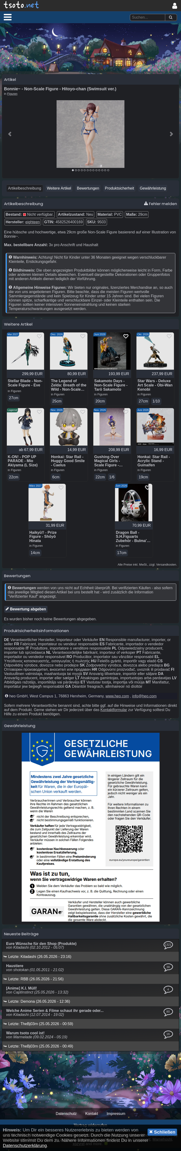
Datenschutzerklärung (25, 1145)
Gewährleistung (153, 190)
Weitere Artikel (59, 190)
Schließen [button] (162, 1131)
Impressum (116, 1117)
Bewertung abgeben (26, 612)
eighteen (32, 224)
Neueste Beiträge (21, 937)
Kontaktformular (113, 713)
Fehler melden (160, 205)
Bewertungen (88, 190)
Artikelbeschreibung (24, 190)
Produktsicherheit (119, 190)
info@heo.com (144, 699)
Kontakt (91, 1117)
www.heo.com (117, 699)
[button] (8, 16)
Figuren (12, 95)
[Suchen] (170, 17)
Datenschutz (66, 1117)
